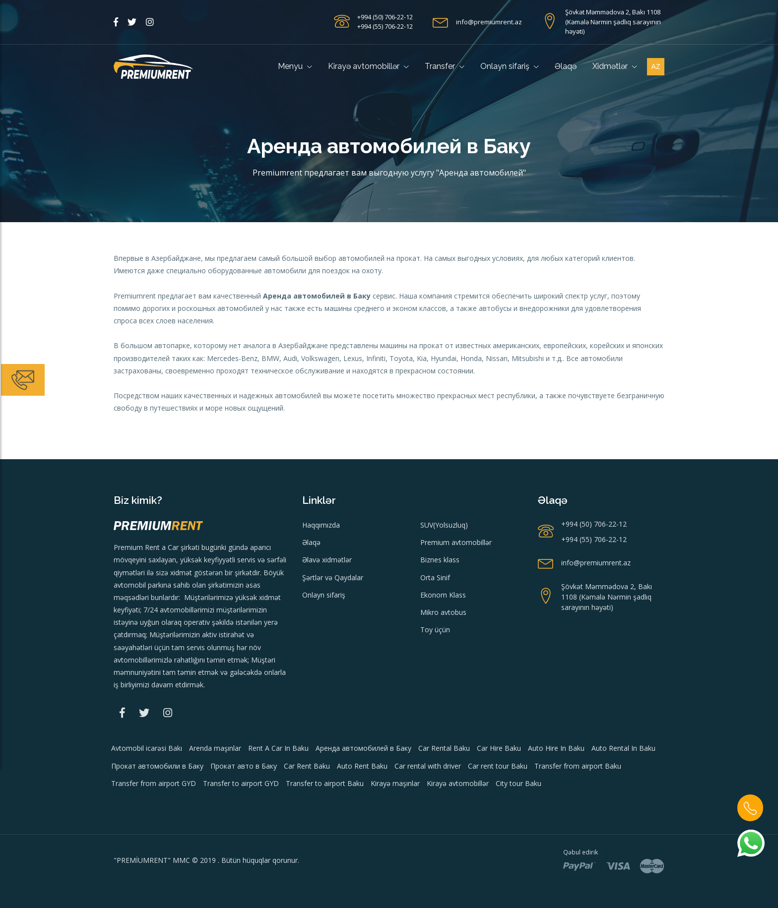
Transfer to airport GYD (241, 783)
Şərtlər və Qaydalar (332, 577)
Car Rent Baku (307, 766)
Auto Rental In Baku (623, 748)
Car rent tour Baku (497, 766)
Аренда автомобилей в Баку (363, 748)
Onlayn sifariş (509, 66)
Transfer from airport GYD (153, 783)
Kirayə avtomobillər (368, 66)
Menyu (295, 66)
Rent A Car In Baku (278, 748)
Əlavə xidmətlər (327, 559)
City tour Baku (518, 783)
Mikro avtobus (443, 612)
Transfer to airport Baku (325, 783)
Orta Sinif (435, 577)
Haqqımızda (321, 525)
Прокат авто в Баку (243, 766)
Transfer (444, 66)
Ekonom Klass (443, 595)
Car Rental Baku (444, 748)
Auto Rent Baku (362, 766)
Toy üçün (435, 629)
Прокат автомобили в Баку (157, 766)
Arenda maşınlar (215, 748)
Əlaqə (566, 66)
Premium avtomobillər (456, 542)
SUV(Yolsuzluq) (444, 525)
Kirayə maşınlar (395, 783)
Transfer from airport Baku (577, 766)
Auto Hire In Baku (556, 748)
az (655, 66)
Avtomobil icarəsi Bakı (146, 748)
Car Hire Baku (499, 748)
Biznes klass (439, 559)
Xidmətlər (614, 66)
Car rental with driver (427, 766)
